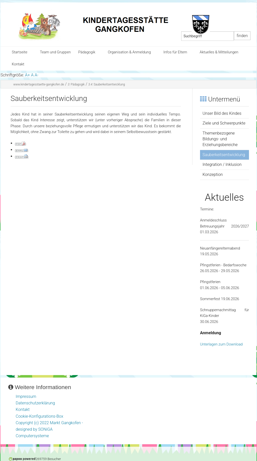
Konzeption (213, 174)
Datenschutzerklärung (35, 403)
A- (36, 75)
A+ (27, 75)
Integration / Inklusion (222, 164)
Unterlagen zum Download (221, 344)
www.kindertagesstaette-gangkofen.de (38, 84)
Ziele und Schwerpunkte (224, 123)
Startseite (19, 52)
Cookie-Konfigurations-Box (39, 416)
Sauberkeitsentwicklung (106, 84)
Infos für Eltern (175, 52)
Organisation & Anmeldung (129, 52)
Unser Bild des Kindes (222, 113)
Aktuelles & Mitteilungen (219, 52)
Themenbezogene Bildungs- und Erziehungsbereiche (220, 139)
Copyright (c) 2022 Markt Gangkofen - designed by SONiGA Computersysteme (49, 429)
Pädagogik (86, 52)
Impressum (26, 396)
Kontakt (18, 64)
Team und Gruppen (55, 52)
